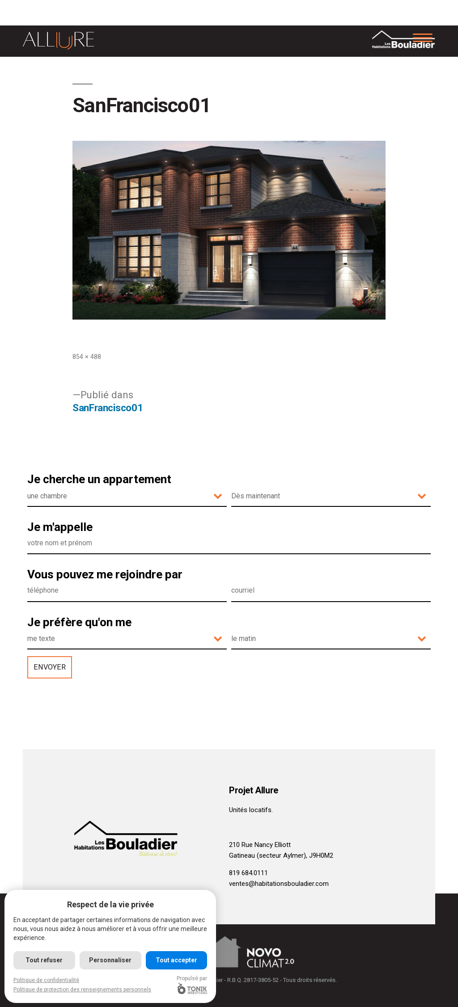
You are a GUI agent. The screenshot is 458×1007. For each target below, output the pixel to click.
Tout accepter (177, 960)
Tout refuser (44, 960)
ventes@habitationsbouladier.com (279, 884)
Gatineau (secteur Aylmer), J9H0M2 (281, 855)
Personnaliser (110, 960)
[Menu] (423, 37)
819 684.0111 (248, 873)
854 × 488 (86, 356)
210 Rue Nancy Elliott (260, 845)
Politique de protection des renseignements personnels (82, 989)
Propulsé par (193, 984)
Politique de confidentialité (46, 980)
